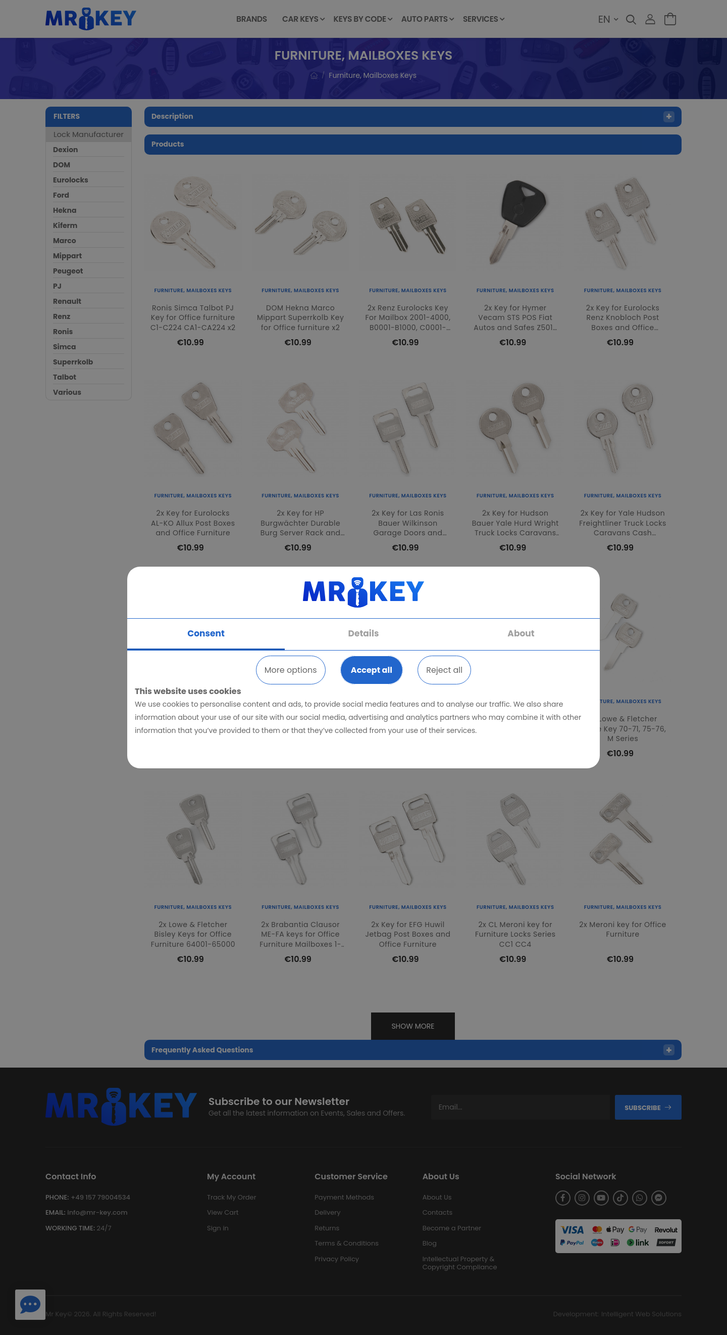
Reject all (444, 670)
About (520, 633)
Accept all (371, 670)
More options (291, 670)
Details (363, 633)
